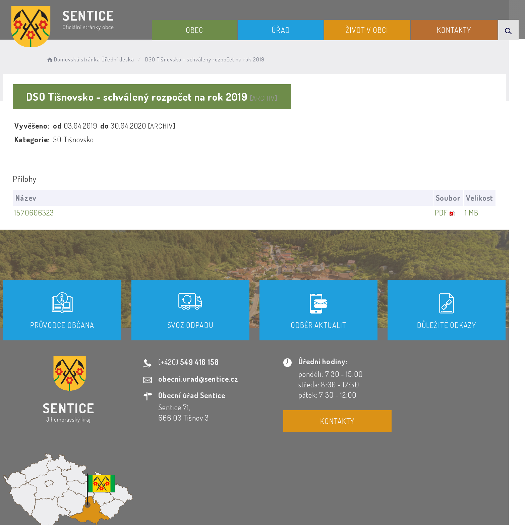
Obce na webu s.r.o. (355, 497)
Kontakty (455, 29)
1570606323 (42, 212)
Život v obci (369, 29)
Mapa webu (316, 464)
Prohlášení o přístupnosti (190, 464)
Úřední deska (127, 58)
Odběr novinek (263, 464)
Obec (199, 29)
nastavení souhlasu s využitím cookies (399, 508)
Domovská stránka (82, 58)
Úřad (284, 29)
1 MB (479, 212)
